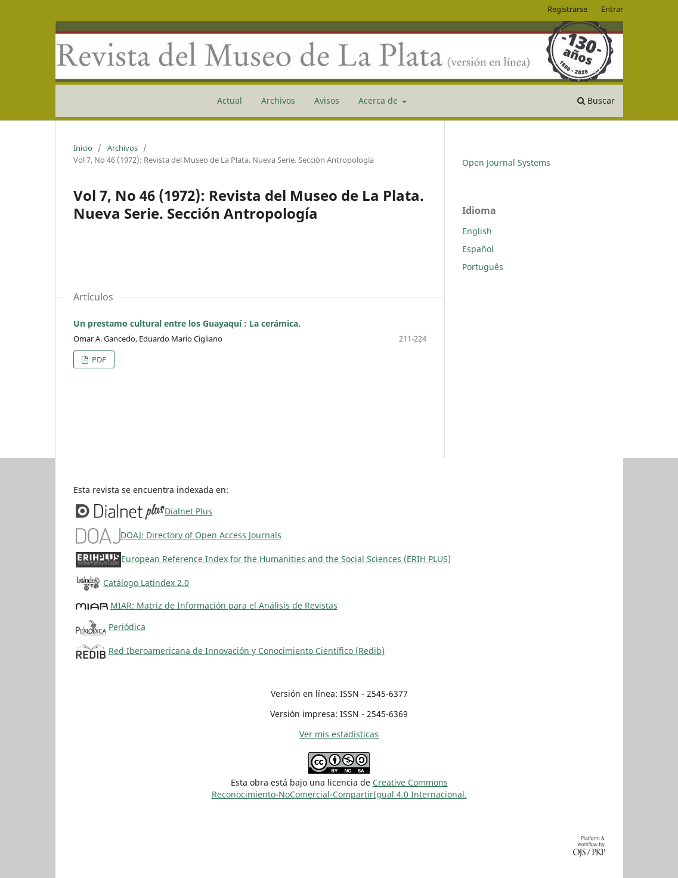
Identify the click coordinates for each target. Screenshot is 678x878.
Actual (229, 100)
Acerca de (379, 100)
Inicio (82, 147)
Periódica (127, 626)
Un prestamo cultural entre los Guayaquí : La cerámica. (187, 323)
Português (482, 266)
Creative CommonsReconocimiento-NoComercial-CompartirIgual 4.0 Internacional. (339, 788)
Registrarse (567, 9)
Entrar (612, 9)
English (477, 231)
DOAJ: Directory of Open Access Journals (200, 535)
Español (478, 249)
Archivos (278, 100)
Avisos (326, 100)
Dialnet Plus (188, 511)
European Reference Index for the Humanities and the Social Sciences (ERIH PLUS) (286, 558)
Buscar (596, 100)
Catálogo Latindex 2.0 (146, 582)
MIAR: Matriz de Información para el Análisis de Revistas (224, 605)
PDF (98, 359)
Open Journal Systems (506, 162)
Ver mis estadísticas (339, 734)
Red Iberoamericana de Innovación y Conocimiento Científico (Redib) (247, 650)
